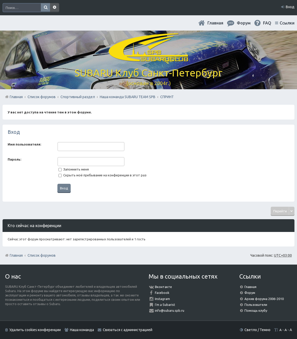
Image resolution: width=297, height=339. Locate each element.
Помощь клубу (255, 310)
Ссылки (287, 23)
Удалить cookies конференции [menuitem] (35, 330)
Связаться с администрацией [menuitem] (127, 330)
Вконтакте (163, 287)
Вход (14, 132)
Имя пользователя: (24, 144)
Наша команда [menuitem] (82, 330)
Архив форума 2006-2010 (264, 299)
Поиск (45, 7)
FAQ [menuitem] (267, 23)
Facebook (162, 292)
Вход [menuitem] (290, 7)
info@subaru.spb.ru (169, 310)
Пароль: (14, 159)
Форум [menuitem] (244, 23)
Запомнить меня (73, 169)
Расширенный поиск (54, 7)
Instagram (162, 299)
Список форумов (42, 255)
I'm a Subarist (165, 304)
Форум (249, 292)
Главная (215, 23)
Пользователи (255, 304)
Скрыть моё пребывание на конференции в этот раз (102, 175)
